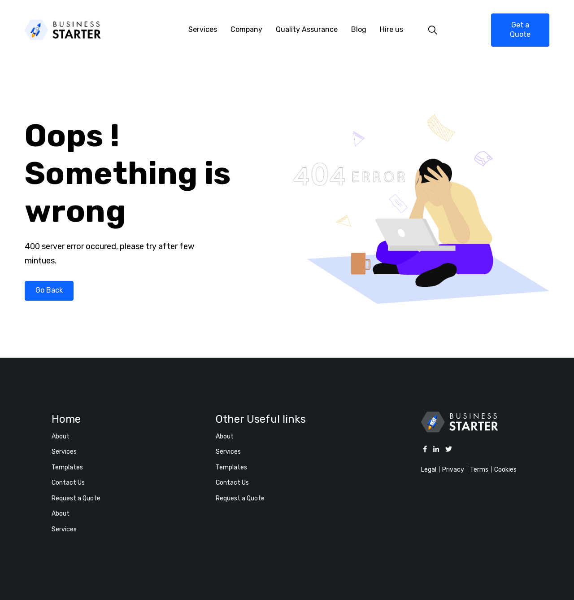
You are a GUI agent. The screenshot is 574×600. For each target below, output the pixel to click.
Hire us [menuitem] (391, 29)
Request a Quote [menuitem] (76, 498)
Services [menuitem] (202, 29)
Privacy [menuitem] (453, 469)
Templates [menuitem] (67, 467)
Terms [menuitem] (479, 469)
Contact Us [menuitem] (68, 482)
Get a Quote (520, 30)
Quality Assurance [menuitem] (307, 29)
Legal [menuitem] (428, 469)
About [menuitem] (61, 436)
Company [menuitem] (246, 29)
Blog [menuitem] (358, 29)
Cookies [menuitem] (505, 469)
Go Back (49, 290)
